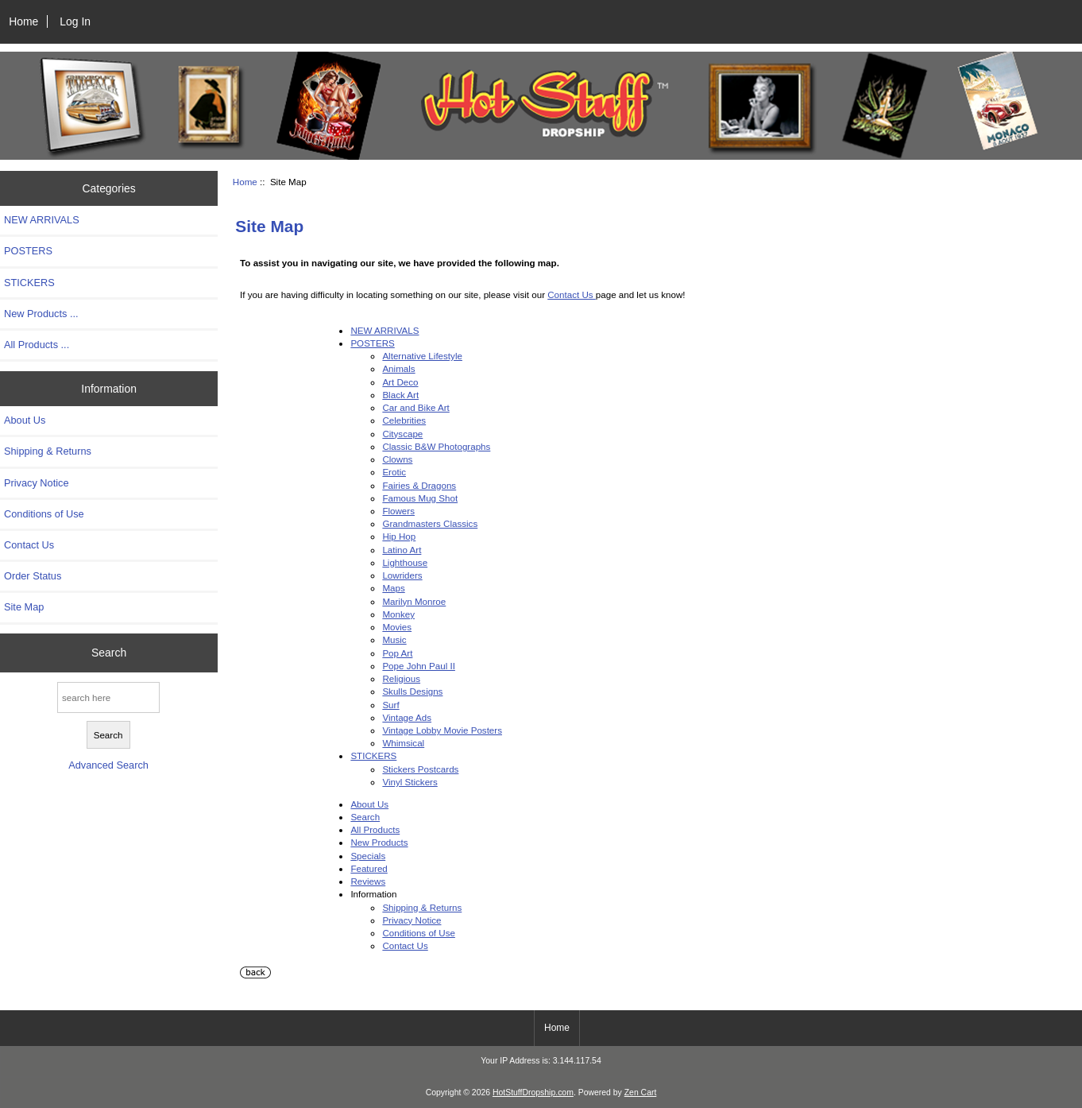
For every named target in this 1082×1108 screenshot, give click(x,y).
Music (394, 639)
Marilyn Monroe (414, 601)
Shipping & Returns (47, 451)
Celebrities (404, 420)
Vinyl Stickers (409, 782)
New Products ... (41, 314)
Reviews (367, 881)
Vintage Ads (406, 717)
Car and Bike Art (415, 407)
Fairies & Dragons (419, 485)
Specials (367, 855)
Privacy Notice (36, 483)
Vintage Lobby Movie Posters (442, 730)
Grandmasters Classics (429, 523)
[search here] (108, 697)
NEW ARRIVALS (41, 220)
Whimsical (403, 743)
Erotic (394, 472)
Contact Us (29, 545)
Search (108, 652)
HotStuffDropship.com (533, 1092)
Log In (75, 21)
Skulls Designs (412, 691)
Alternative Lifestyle (422, 356)
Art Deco (400, 382)
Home (23, 21)
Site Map (24, 607)
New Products (379, 842)
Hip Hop (398, 536)
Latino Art (401, 549)
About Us (24, 420)
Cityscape (402, 433)
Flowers (398, 511)
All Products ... (36, 345)
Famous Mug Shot (420, 498)
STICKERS (29, 283)
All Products (375, 829)
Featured (368, 868)
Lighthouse (404, 562)
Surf (390, 704)
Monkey (398, 614)
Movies (397, 627)
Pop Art (397, 653)
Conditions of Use (44, 514)
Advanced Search (108, 765)
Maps (393, 588)
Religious (401, 678)
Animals (398, 368)
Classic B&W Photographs (436, 446)
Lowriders (402, 575)
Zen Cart (640, 1092)
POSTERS (28, 251)
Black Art (400, 394)
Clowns (397, 459)
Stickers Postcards (420, 769)
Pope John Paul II (418, 666)
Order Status (32, 576)
